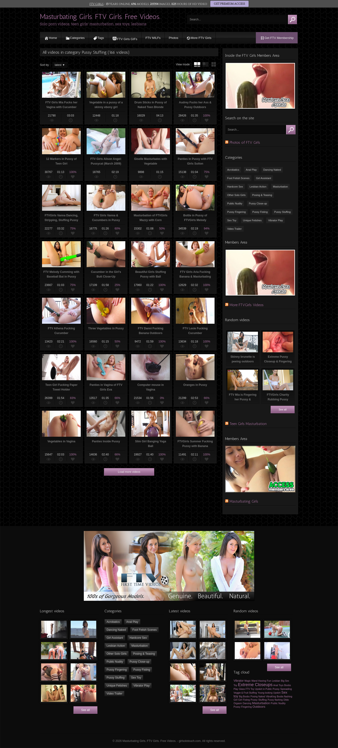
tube (197, 64)
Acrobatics (233, 169)
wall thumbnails (213, 64)
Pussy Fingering (236, 211)
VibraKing (271, 696)
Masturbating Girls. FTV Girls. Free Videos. (100, 16)
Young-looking (265, 693)
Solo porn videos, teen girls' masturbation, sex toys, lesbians (93, 24)
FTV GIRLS (96, 4)
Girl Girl (238, 699)
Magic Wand (251, 681)
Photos (173, 38)
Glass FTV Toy (246, 689)
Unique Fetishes (252, 220)
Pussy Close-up (258, 203)
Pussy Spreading (282, 689)
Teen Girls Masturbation (248, 423)
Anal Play (251, 169)
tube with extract (205, 64)
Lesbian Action (258, 186)
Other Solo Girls (236, 195)
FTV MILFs (153, 38)
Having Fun (264, 680)
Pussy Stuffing (282, 211)
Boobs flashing (284, 696)
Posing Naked (257, 696)
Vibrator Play (275, 220)
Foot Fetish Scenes (238, 178)
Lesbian (276, 681)
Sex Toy (231, 220)
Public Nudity (234, 203)
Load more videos (129, 472)
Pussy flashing (275, 700)
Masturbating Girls (244, 501)
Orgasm (238, 703)
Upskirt (276, 693)
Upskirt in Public (263, 689)
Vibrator (239, 680)
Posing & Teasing (262, 195)
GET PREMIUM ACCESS (229, 4)
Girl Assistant (263, 178)
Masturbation (280, 186)
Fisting (246, 700)
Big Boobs (244, 696)
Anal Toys (278, 685)
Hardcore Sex (235, 186)
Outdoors (259, 706)
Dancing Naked (272, 169)
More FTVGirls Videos (247, 305)
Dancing (247, 703)
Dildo (286, 700)
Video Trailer (234, 228)
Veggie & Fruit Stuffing (245, 693)
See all (283, 409)
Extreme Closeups (255, 684)
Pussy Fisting (260, 211)
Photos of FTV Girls (245, 142)
